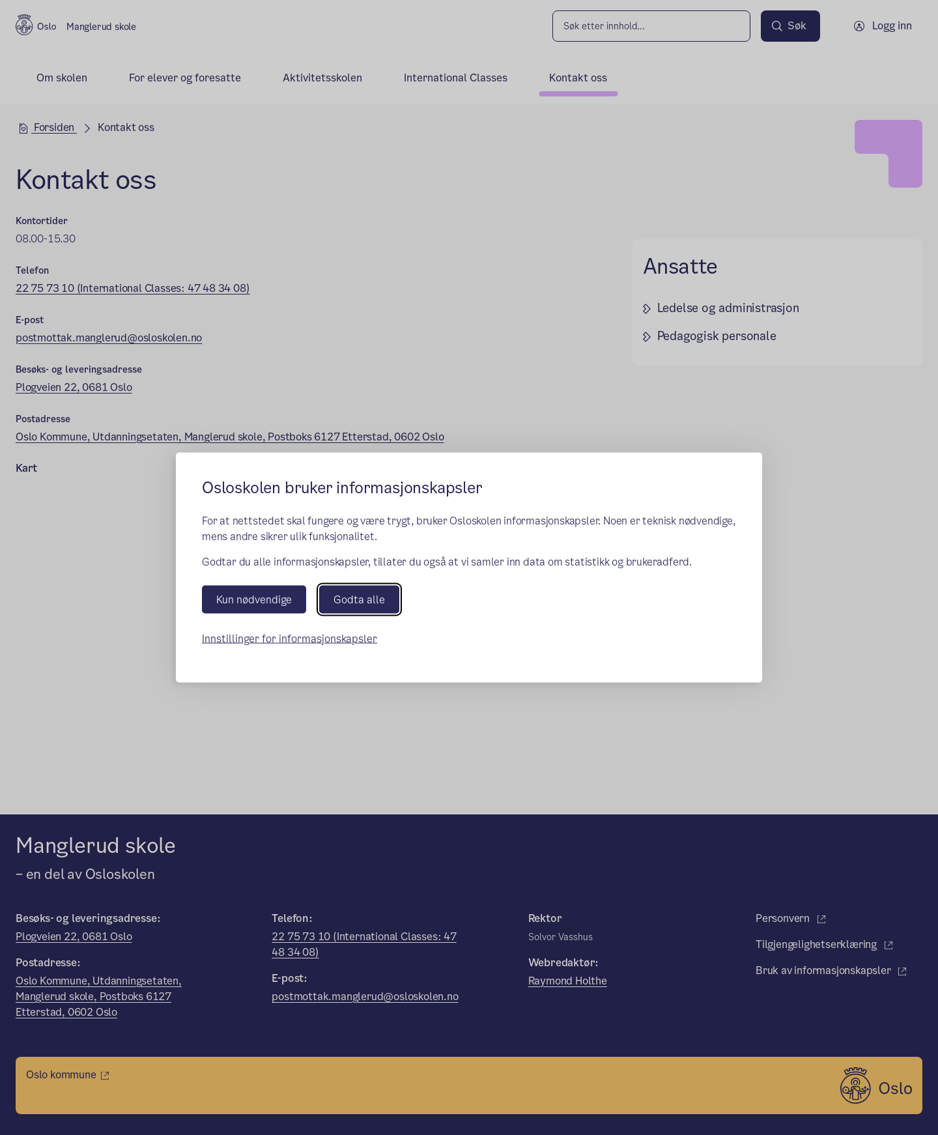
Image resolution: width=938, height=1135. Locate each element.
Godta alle (359, 599)
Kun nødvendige (254, 599)
